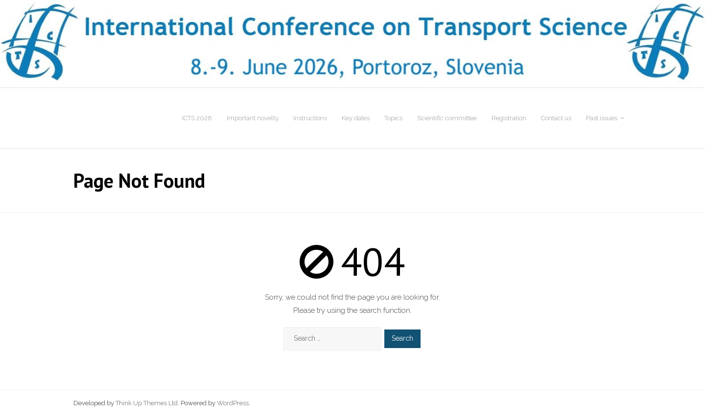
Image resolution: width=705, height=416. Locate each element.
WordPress (233, 403)
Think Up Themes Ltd (147, 403)
